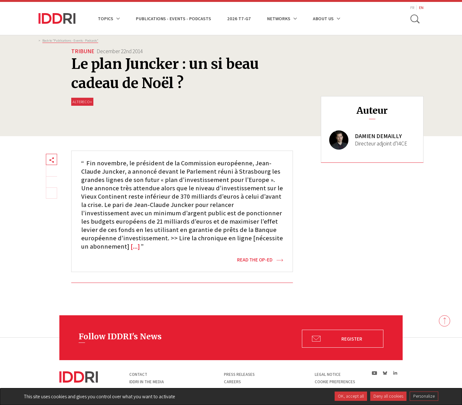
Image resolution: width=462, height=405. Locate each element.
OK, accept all (351, 396)
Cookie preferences (335, 381)
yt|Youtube (374, 373)
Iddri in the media (146, 381)
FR (412, 7)
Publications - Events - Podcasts (173, 18)
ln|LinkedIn (395, 373)
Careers (232, 381)
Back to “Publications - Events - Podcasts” (70, 40)
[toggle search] (414, 18)
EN (421, 7)
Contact (138, 374)
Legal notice (328, 374)
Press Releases (239, 374)
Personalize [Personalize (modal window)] (424, 396)
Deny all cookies (388, 396)
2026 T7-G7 (239, 18)
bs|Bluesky (385, 373)
